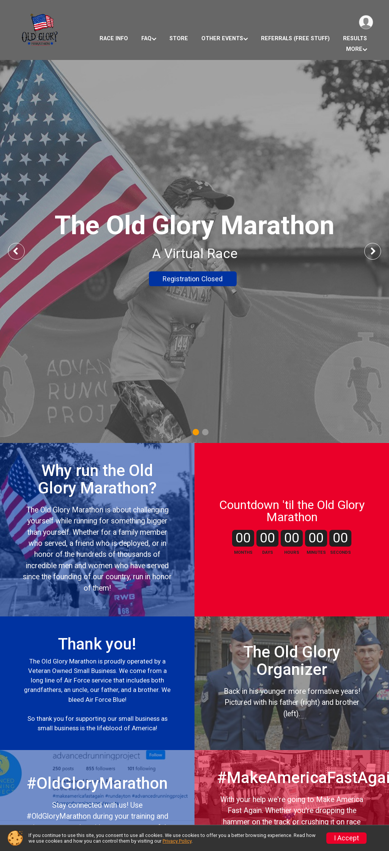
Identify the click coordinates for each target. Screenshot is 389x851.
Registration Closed (193, 279)
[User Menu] (366, 22)
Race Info (114, 38)
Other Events (222, 38)
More (354, 49)
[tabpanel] (194, 251)
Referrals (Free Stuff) (295, 38)
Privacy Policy (177, 841)
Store (178, 38)
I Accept (346, 838)
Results (355, 38)
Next (378, 251)
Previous (22, 251)
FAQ (146, 38)
